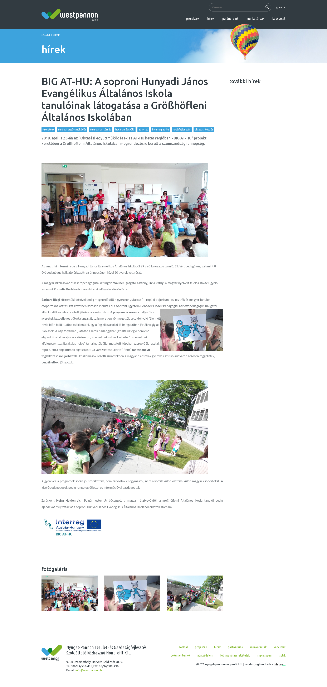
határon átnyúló (125, 129)
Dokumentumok (180, 655)
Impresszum (264, 655)
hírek (210, 18)
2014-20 (143, 129)
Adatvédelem (205, 655)
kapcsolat (278, 18)
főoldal (46, 35)
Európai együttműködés (72, 129)
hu (277, 7)
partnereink (230, 18)
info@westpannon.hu (89, 670)
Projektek (48, 129)
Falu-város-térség (100, 129)
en (280, 7)
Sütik (282, 655)
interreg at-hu (160, 129)
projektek (192, 18)
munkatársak (255, 18)
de (284, 7)
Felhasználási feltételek (235, 655)
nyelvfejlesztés (182, 129)
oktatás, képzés (204, 129)
